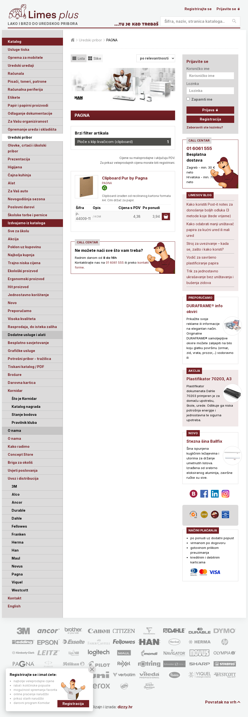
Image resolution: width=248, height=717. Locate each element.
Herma (17, 542)
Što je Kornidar (24, 398)
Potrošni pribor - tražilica (29, 359)
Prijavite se (228, 9)
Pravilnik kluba (24, 422)
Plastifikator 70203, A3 (209, 378)
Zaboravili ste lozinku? (204, 127)
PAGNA (107, 183)
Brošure (15, 375)
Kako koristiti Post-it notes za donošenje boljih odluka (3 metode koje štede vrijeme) (209, 210)
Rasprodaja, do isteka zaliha (32, 327)
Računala (16, 73)
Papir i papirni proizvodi (28, 105)
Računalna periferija (25, 89)
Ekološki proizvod (23, 271)
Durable (18, 510)
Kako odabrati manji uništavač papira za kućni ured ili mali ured (210, 230)
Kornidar (15, 390)
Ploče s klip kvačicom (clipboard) (123, 142)
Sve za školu (18, 231)
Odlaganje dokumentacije (30, 113)
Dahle (17, 518)
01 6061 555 (115, 262)
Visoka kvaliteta (22, 319)
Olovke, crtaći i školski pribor (27, 148)
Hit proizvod (18, 287)
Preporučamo (19, 311)
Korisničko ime (197, 69)
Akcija (13, 239)
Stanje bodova (24, 414)
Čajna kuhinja (19, 175)
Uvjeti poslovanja (23, 470)
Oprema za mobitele (25, 57)
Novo (12, 303)
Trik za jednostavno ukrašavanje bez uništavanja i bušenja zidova (209, 277)
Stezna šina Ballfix (204, 441)
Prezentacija (19, 159)
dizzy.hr (125, 706)
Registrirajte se (198, 9)
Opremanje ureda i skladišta (32, 129)
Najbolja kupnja (21, 255)
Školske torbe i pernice (27, 215)
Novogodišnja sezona (26, 199)
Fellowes (19, 526)
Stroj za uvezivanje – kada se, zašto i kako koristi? (207, 246)
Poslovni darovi (21, 207)
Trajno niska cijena (24, 263)
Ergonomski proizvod (26, 279)
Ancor (17, 502)
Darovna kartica (22, 383)
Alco (16, 494)
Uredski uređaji (21, 65)
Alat (11, 183)
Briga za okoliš (20, 462)
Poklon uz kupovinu (24, 247)
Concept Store (20, 454)
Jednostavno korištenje (28, 295)
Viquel (17, 582)
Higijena (15, 167)
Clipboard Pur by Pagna (124, 178)
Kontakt (14, 598)
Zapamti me (199, 99)
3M (14, 486)
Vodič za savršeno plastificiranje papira (202, 260)
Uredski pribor (20, 137)
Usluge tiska (18, 49)
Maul (16, 558)
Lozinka (192, 84)
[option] (123, 85)
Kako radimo (19, 446)
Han (15, 550)
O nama (14, 438)
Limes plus (53, 15)
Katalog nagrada (26, 406)
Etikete (14, 97)
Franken (19, 534)
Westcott (20, 590)
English (14, 606)
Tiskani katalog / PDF (26, 367)
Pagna (17, 574)
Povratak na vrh (220, 702)
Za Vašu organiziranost (28, 121)
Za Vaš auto (18, 191)
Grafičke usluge (21, 351)
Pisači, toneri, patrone (27, 81)
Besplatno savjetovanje (28, 343)
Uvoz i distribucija (23, 478)
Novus (17, 566)
